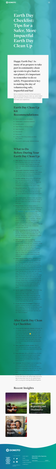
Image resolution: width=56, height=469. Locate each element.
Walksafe (20, 211)
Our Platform (26, 459)
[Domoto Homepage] (11, 2)
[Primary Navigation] (49, 2)
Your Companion (30, 211)
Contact (25, 464)
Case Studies (27, 462)
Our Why (25, 456)
